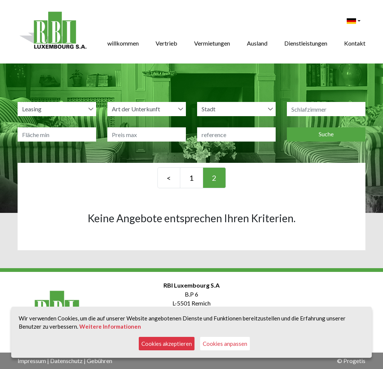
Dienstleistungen (305, 43)
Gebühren (99, 360)
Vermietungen (212, 43)
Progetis (354, 360)
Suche (326, 133)
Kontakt (354, 43)
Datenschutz (66, 360)
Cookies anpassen (225, 343)
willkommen (123, 43)
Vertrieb (166, 43)
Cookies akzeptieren (166, 343)
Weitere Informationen (110, 326)
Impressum (32, 360)
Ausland (257, 43)
